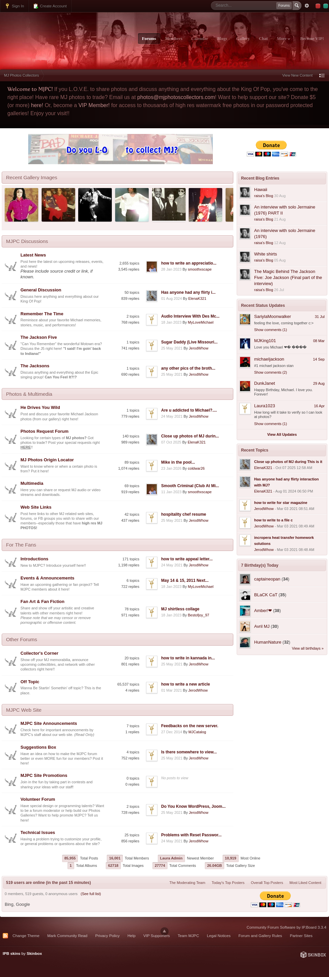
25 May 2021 (172, 348)
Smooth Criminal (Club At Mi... (190, 485)
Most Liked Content (305, 883)
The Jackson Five (38, 337)
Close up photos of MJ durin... (190, 436)
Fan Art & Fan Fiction (42, 601)
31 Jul (320, 317)
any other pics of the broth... (188, 368)
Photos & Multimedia (29, 394)
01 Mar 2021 (171, 690)
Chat (263, 38)
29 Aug (319, 383)
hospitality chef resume (183, 514)
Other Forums (21, 639)
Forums (149, 38)
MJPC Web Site (24, 710)
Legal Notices (219, 935)
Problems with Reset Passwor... (191, 835)
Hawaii (260, 189)
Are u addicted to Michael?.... (189, 410)
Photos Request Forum (44, 431)
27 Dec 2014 (171, 732)
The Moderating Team (187, 883)
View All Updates (282, 434)
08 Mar (319, 341)
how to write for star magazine (280, 503)
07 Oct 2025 (171, 442)
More (283, 38)
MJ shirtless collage (180, 609)
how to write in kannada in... (188, 658)
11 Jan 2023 (171, 492)
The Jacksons (34, 365)
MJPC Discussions (27, 241)
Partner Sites (301, 935)
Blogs (222, 38)
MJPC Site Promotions (43, 775)
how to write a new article (185, 684)
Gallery (243, 38)
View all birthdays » (308, 648)
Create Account (50, 6)
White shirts (265, 254)
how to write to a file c (273, 520)
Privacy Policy (107, 935)
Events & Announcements (47, 577)
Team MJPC (188, 935)
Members (173, 38)
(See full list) (91, 894)
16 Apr (319, 406)
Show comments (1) (270, 330)
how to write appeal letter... (187, 559)
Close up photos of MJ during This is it (288, 462)
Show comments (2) (270, 372)
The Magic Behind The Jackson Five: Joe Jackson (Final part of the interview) (288, 277)
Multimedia (31, 483)
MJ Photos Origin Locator (47, 459)
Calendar (199, 38)
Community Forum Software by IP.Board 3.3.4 (286, 927)
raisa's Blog (263, 196)
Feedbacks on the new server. (189, 726)
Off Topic (29, 681)
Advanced (306, 5)
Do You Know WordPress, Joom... (193, 806)
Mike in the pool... (178, 462)
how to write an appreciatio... (189, 263)
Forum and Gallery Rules (260, 935)
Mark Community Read (67, 935)
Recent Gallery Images (31, 177)
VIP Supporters (156, 935)
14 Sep (319, 359)
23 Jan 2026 (171, 468)
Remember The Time (41, 313)
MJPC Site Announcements (48, 723)
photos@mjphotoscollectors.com (176, 97)
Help (132, 935)
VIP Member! (94, 105)
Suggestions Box (38, 747)
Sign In (14, 6)
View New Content (297, 75)
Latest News (33, 255)
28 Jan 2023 (171, 269)
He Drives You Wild (40, 407)
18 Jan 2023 (171, 322)
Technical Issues (37, 832)
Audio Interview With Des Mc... (190, 316)
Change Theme (25, 935)
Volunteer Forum (37, 799)
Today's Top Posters (227, 883)
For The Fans (21, 545)
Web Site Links (35, 507)
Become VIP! (312, 38)
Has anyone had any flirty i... (188, 292)
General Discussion (40, 289)
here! (37, 105)
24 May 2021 (172, 416)
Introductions (34, 558)
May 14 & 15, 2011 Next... (184, 580)
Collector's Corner (39, 653)
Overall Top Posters (267, 883)
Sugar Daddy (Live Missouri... (189, 342)
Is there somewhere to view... (189, 752)
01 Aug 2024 (171, 298)
